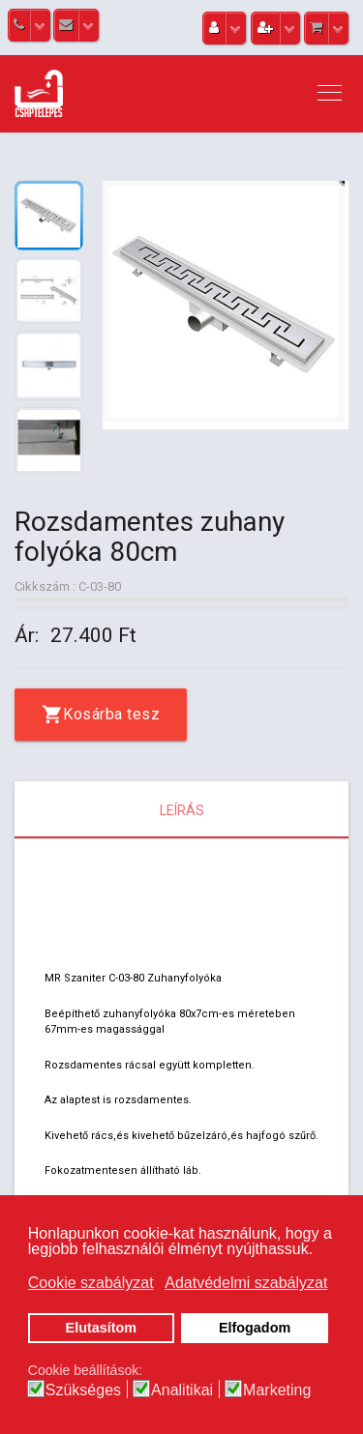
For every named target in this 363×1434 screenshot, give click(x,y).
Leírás (182, 810)
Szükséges (83, 1390)
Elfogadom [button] (254, 1327)
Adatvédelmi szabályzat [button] (246, 1282)
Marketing (277, 1390)
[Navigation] (330, 93)
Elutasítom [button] (101, 1327)
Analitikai (182, 1390)
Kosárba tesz (111, 714)
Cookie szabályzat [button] (91, 1282)
